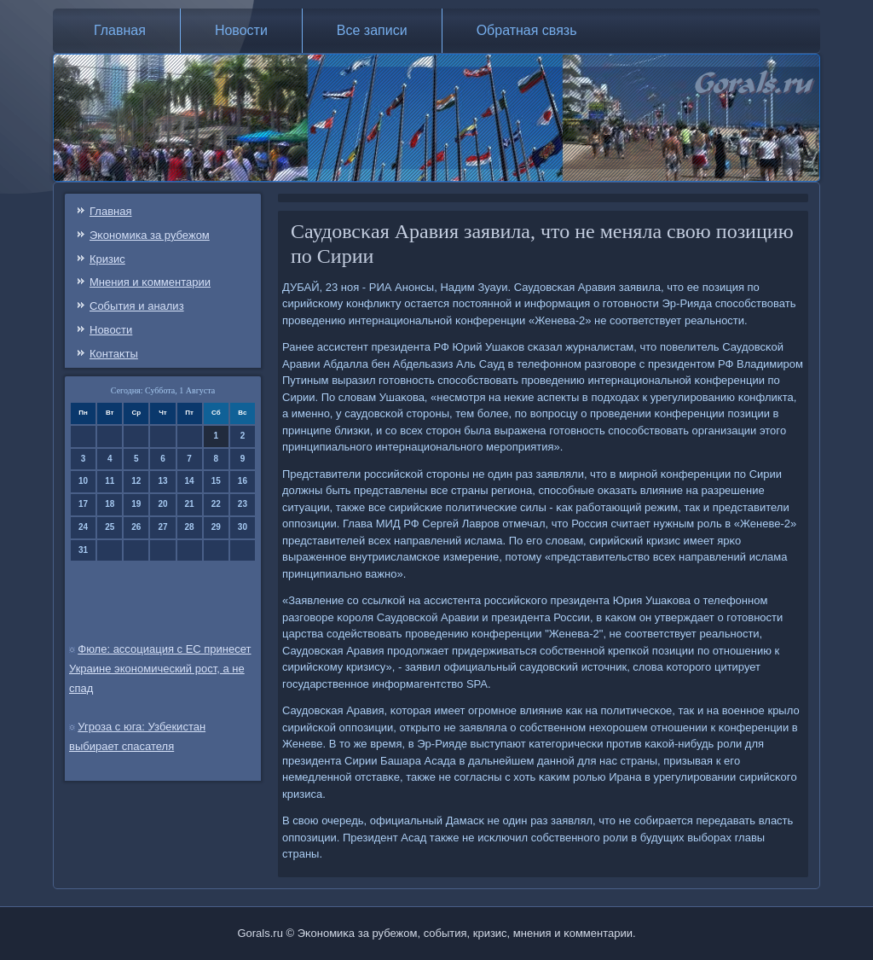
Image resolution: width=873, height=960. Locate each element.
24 (83, 527)
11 (109, 481)
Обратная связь (527, 30)
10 (83, 481)
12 (136, 481)
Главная (120, 30)
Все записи (372, 30)
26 (136, 527)
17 (83, 504)
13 (162, 481)
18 (109, 504)
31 (83, 550)
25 (109, 527)
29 (216, 527)
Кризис (107, 259)
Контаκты (114, 353)
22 (216, 504)
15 (216, 481)
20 (162, 504)
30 (242, 527)
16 (242, 481)
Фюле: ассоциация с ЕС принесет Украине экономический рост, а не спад (160, 669)
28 (189, 527)
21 (189, 504)
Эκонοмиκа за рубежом (150, 235)
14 (189, 481)
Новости (241, 30)
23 (242, 504)
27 (162, 527)
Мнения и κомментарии (150, 282)
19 (136, 504)
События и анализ (137, 306)
